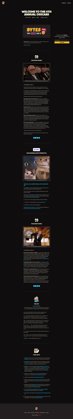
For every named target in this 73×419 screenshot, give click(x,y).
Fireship (39, 415)
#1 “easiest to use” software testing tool (32, 208)
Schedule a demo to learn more (29, 207)
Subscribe (62, 42)
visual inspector (35, 307)
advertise (64, 2)
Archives (25, 412)
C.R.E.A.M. (26, 338)
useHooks (47, 412)
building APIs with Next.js (39, 377)
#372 (29, 45)
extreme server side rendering (38, 379)
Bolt (39, 306)
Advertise (29, 412)
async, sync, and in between (38, 373)
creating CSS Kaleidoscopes (39, 396)
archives (69, 2)
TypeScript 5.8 (27, 361)
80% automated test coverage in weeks (34, 195)
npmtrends (32, 412)
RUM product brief (35, 384)
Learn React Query (42, 412)
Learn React (37, 412)
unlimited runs (42, 202)
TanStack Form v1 (27, 357)
